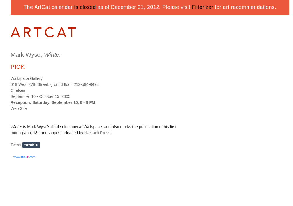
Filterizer (202, 7)
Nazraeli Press (97, 132)
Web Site (19, 108)
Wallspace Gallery (27, 78)
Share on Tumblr (33, 145)
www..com (24, 157)
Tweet (16, 144)
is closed (85, 7)
